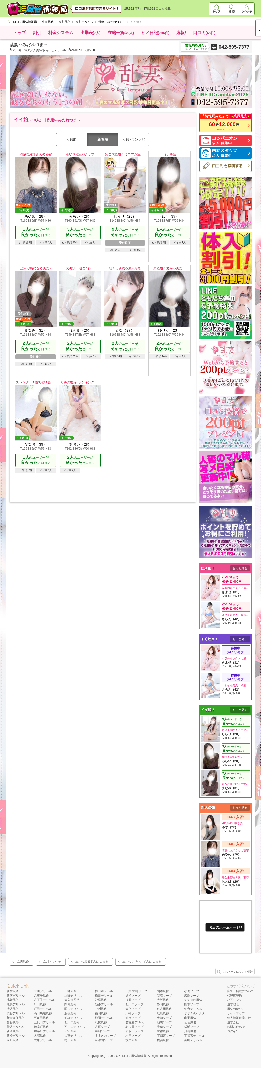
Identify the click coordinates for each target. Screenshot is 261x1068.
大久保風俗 (71, 1000)
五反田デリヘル (44, 1022)
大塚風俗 (40, 1035)
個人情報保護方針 (239, 1018)
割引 (37, 32)
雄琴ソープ (132, 995)
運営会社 (233, 1022)
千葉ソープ (164, 1027)
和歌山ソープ (134, 1031)
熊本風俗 (163, 991)
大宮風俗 (70, 1031)
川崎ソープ (132, 1013)
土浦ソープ (164, 1018)
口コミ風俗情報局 (134, 1056)
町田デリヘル (43, 1009)
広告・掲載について (240, 991)
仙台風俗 (190, 1022)
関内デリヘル (73, 1009)
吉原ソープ (102, 1027)
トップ (19, 32)
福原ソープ (132, 1000)
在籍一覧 (121, 32)
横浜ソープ (191, 1027)
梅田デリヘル (104, 995)
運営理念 (233, 1004)
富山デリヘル (193, 1040)
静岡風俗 (163, 1004)
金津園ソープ (104, 1040)
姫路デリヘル (104, 1004)
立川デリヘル (52, 961)
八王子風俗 (41, 995)
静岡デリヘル (104, 1018)
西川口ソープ (134, 1004)
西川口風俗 (71, 1022)
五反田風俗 (41, 1018)
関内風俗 (70, 1004)
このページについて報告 (235, 972)
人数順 (71, 139)
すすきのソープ (105, 1035)
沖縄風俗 (101, 1000)
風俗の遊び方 (236, 1009)
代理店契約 (234, 995)
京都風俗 (163, 1031)
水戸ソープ (132, 1035)
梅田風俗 (70, 1040)
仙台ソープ (132, 1018)
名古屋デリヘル (135, 1022)
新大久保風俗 (16, 1018)
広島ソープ (191, 995)
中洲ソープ (102, 1031)
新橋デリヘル (16, 1035)
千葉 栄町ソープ (136, 991)
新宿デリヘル (16, 995)
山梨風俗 (190, 1018)
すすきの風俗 (193, 1000)
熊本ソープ (191, 1004)
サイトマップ (236, 1013)
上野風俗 (70, 991)
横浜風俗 (163, 1040)
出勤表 (90, 32)
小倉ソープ (191, 991)
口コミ (204, 32)
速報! (181, 32)
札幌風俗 (101, 1022)
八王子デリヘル (44, 1000)
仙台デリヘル (193, 1009)
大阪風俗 (163, 1000)
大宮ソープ (132, 1009)
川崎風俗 (190, 1031)
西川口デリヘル (74, 1027)
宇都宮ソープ (166, 1035)
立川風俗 (23, 961)
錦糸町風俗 (41, 1027)
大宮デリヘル (73, 1035)
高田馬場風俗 (43, 1013)
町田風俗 (40, 1004)
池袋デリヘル (16, 1004)
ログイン (233, 1031)
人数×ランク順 (133, 139)
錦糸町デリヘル (44, 1031)
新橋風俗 (13, 1031)
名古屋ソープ (134, 1027)
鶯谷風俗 (13, 1022)
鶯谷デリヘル (16, 1027)
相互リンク (234, 1000)
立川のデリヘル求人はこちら (141, 961)
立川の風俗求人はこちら (91, 961)
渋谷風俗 (13, 1009)
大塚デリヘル (43, 1040)
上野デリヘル (73, 995)
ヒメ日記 (155, 32)
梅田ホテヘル (104, 991)
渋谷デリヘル (16, 1013)
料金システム (60, 32)
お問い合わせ (236, 1027)
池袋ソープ (164, 1022)
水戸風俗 (131, 1040)
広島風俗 (163, 1013)
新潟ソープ (164, 995)
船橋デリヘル (73, 1018)
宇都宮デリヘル (194, 1035)
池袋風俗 (13, 1000)
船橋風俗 (70, 1013)
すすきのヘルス (194, 1013)
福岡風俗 (101, 1013)
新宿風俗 (13, 991)
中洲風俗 (101, 1009)
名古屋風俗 (164, 1009)
